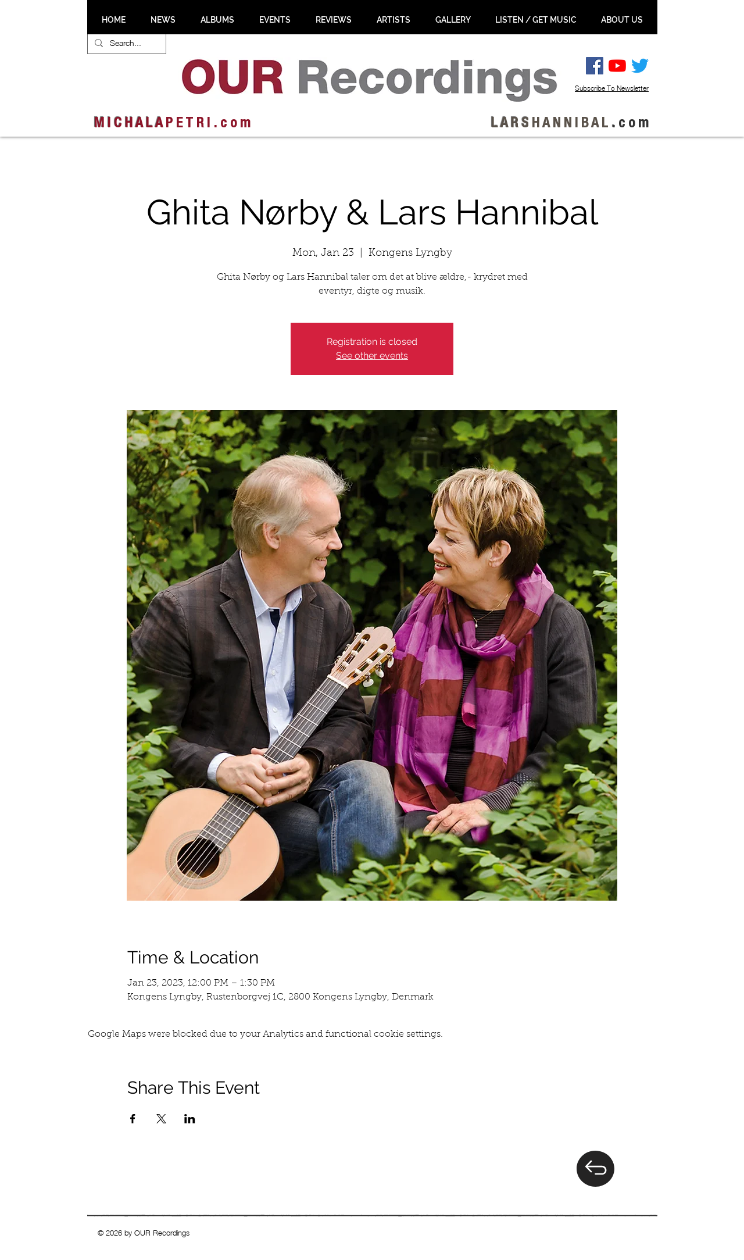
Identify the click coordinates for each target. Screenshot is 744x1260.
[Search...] (125, 43)
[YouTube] (617, 65)
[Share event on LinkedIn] (189, 1118)
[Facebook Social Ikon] (594, 65)
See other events (372, 355)
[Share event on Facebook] (132, 1118)
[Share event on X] (161, 1118)
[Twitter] (640, 65)
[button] (163, 19)
